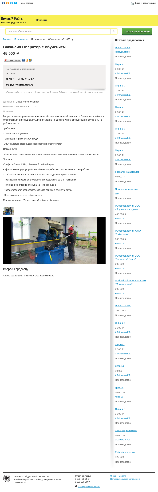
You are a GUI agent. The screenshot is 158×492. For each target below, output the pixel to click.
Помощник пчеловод (126, 189)
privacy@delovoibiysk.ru (89, 486)
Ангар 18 (119, 397)
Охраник (120, 64)
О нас (113, 476)
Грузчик (119, 387)
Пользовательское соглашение (125, 479)
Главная (7, 39)
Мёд (117, 193)
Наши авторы (26, 3)
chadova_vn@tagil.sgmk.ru (19, 85)
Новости (41, 20)
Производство (21, 39)
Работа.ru (119, 218)
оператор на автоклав (127, 171)
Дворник (119, 366)
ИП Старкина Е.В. (123, 73)
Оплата (122, 476)
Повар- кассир (123, 305)
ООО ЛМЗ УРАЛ (122, 440)
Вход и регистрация (145, 3)
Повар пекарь (122, 47)
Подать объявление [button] (137, 31)
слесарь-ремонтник (126, 430)
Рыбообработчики (125, 452)
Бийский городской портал (13, 22)
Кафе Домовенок (122, 52)
